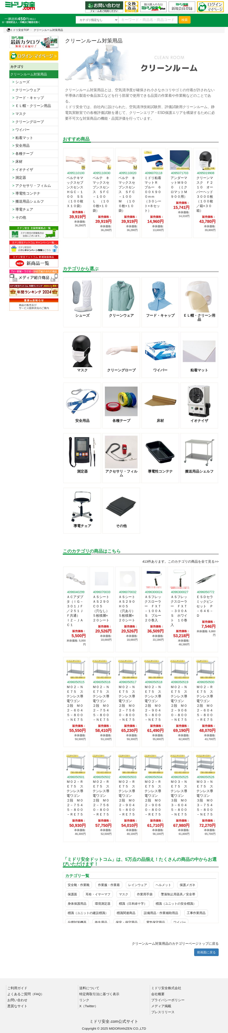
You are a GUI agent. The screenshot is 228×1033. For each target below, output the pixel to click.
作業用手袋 (145, 894)
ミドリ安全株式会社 (166, 988)
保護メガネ (187, 885)
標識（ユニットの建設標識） (88, 913)
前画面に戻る (206, 952)
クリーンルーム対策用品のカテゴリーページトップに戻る (175, 943)
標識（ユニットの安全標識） (176, 903)
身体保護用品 (77, 903)
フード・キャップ (27, 98)
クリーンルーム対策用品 (48, 30)
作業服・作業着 (109, 885)
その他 (18, 217)
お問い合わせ (17, 1000)
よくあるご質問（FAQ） (25, 994)
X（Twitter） (88, 1006)
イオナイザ (21, 169)
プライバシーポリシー (168, 1000)
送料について (89, 988)
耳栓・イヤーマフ (98, 894)
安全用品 (20, 145)
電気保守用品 (155, 922)
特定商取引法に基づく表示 (99, 994)
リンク (84, 1000)
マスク (18, 114)
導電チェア (21, 209)
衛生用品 (101, 922)
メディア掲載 (161, 1006)
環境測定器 (102, 903)
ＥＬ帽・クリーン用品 (30, 106)
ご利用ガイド (17, 988)
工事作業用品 (196, 913)
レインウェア (137, 885)
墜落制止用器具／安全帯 (178, 894)
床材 (16, 161)
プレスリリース (163, 1012)
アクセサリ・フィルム (30, 185)
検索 (184, 20)
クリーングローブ (27, 122)
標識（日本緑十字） (133, 903)
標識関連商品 (126, 913)
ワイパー (20, 130)
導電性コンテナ (25, 193)
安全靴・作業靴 (79, 885)
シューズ (20, 82)
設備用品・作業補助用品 (161, 913)
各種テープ (21, 153)
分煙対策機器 (77, 922)
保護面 (72, 894)
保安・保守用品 (127, 922)
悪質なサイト (17, 1006)
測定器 (18, 177)
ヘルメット (163, 885)
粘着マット (21, 138)
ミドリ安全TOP (18, 30)
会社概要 (158, 994)
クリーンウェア (25, 90)
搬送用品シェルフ (27, 201)
